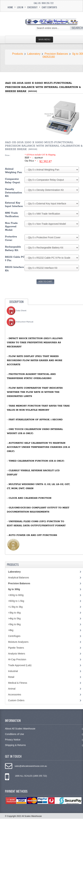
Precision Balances (56, 53)
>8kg (10, 630)
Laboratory (33, 53)
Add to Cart (45, 281)
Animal (11, 688)
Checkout (32, 7)
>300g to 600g (16, 595)
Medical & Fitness (17, 682)
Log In (20, 7)
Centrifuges (14, 636)
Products (17, 53)
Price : (7, 155)
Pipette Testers (16, 647)
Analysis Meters (16, 653)
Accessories (14, 694)
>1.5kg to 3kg (15, 606)
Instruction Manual (20, 321)
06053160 (49, 56)
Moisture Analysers (18, 642)
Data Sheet (16, 310)
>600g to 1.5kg (16, 601)
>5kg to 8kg (14, 624)
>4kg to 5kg (14, 618)
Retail (11, 677)
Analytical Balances (18, 577)
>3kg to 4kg (14, 612)
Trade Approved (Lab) (20, 665)
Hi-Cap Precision (17, 659)
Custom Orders (16, 700)
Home (10, 7)
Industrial (13, 671)
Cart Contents (49, 7)
